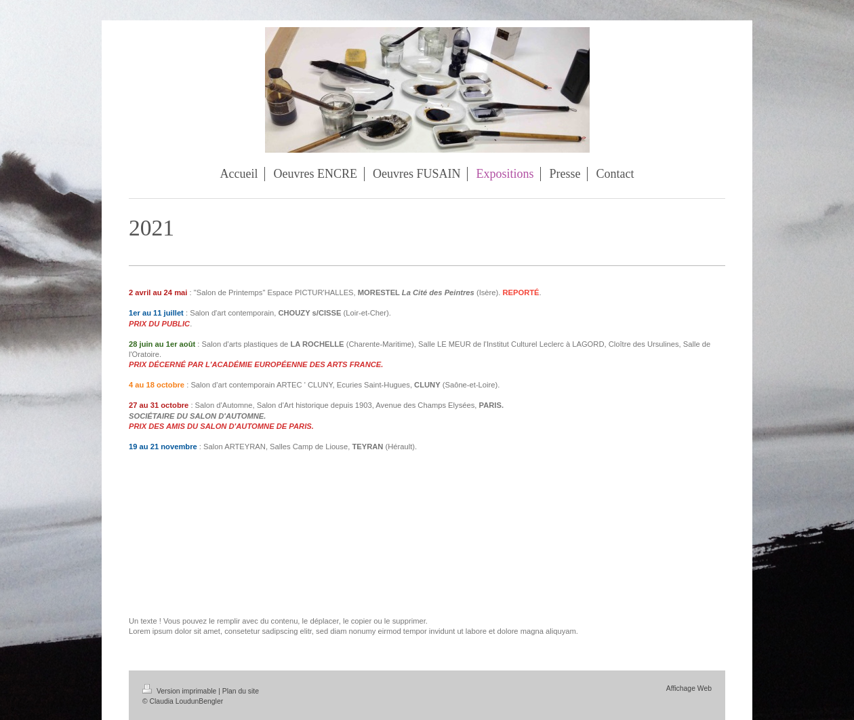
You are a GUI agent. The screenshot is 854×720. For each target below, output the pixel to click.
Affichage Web (689, 688)
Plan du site (240, 691)
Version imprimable (180, 691)
